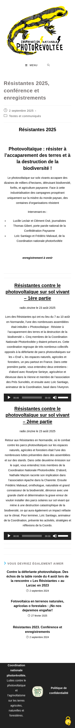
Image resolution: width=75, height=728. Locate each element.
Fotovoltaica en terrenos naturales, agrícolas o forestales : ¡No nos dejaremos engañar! (37, 606)
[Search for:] (48, 65)
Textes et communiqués (25, 116)
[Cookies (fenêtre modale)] (68, 721)
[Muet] (55, 398)
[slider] (32, 398)
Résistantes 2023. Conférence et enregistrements (37, 629)
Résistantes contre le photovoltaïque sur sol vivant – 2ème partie (37, 415)
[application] (37, 398)
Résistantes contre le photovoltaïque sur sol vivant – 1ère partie (37, 292)
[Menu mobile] (31, 65)
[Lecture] (9, 398)
